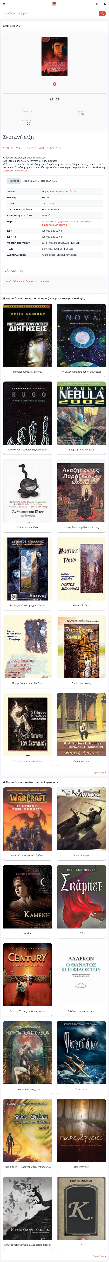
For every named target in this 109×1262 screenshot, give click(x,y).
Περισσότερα (99, 772)
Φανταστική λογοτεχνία (54, 224)
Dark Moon (48, 203)
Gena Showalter (13, 148)
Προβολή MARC (30, 180)
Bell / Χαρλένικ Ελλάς (61, 191)
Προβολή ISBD (49, 180)
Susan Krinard (56, 148)
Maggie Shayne (35, 148)
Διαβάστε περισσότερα (15, 170)
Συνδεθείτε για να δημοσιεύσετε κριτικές (27, 281)
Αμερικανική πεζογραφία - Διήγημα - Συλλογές (66, 221)
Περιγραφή (14, 180)
